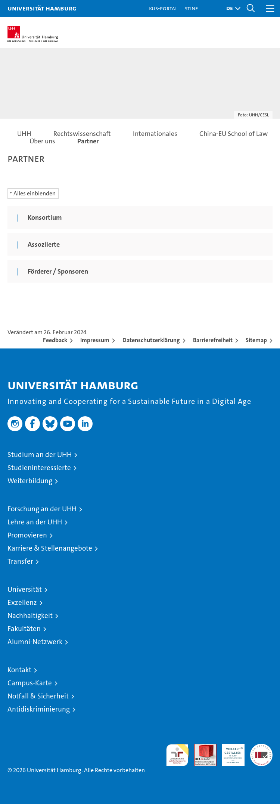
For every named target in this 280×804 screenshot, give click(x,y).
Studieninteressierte (39, 467)
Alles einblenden (34, 193)
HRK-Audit (229, 751)
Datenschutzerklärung (151, 340)
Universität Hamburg (42, 8)
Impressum (94, 340)
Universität (24, 589)
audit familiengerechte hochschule (177, 755)
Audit (201, 748)
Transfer (20, 561)
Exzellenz (22, 602)
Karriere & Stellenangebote (49, 548)
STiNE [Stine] (191, 8)
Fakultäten (24, 628)
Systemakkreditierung (261, 748)
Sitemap (256, 340)
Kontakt (19, 669)
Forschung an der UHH (42, 509)
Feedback (55, 340)
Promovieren (27, 535)
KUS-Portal (163, 8)
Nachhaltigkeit (30, 615)
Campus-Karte (29, 683)
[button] (231, 8)
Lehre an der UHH (34, 522)
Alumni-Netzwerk (34, 641)
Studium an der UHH (39, 454)
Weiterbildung (29, 480)
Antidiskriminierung (38, 709)
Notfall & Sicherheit (38, 696)
